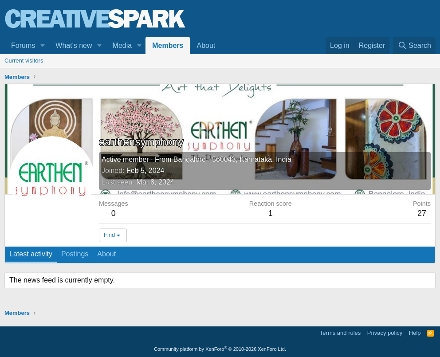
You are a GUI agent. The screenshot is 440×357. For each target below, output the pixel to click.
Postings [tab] (74, 254)
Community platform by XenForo (220, 349)
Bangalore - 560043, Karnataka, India (232, 159)
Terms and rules (340, 333)
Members (167, 45)
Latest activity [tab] (30, 254)
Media (122, 45)
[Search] (414, 45)
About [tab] (106, 254)
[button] (42, 45)
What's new (73, 45)
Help (415, 333)
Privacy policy (384, 333)
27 (421, 213)
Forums (23, 45)
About (205, 45)
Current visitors (23, 60)
